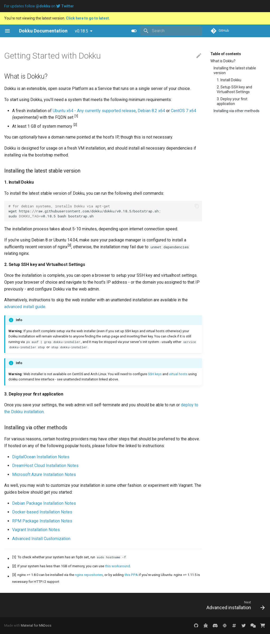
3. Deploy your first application (232, 101)
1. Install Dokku (229, 80)
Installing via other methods (236, 111)
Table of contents (225, 54)
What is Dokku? (222, 61)
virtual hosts (178, 374)
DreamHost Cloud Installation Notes (45, 465)
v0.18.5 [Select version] (81, 31)
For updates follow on (39, 6)
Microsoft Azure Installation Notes (44, 474)
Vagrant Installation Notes (36, 529)
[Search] (171, 31)
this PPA (131, 575)
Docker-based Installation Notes (42, 511)
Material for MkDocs (36, 625)
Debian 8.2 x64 (151, 110)
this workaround (117, 566)
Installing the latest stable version (235, 70)
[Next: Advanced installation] (234, 605)
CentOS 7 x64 (183, 110)
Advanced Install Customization (41, 538)
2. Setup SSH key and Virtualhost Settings (234, 89)
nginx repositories (89, 575)
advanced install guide (24, 306)
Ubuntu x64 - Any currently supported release (94, 110)
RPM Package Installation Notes (42, 520)
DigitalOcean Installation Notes (40, 456)
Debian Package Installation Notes (44, 503)
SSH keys (155, 374)
